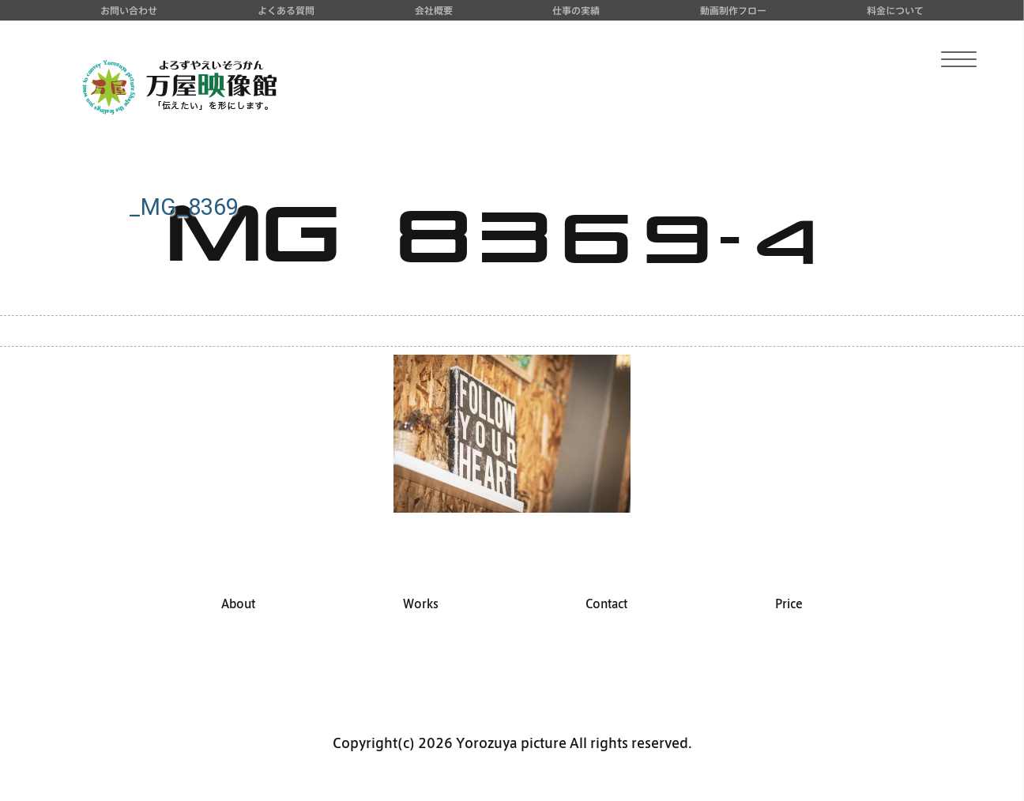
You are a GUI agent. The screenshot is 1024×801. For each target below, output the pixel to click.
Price (789, 603)
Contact (606, 603)
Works (421, 603)
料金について (895, 10)
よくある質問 (286, 10)
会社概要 (434, 10)
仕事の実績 (576, 10)
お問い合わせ (128, 10)
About (238, 603)
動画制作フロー (733, 10)
